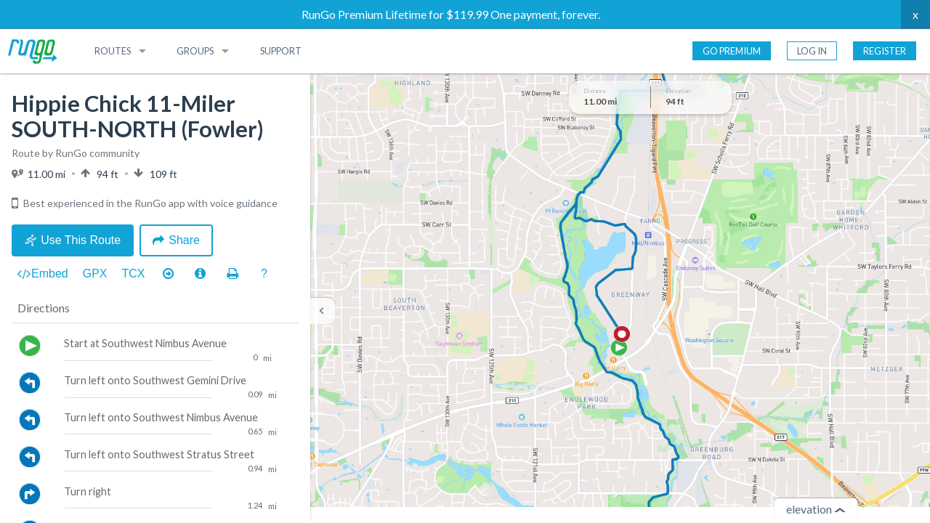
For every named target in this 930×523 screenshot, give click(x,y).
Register (884, 51)
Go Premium (732, 51)
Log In (812, 51)
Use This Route (73, 240)
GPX (95, 273)
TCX (133, 273)
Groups (195, 51)
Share (176, 240)
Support (281, 51)
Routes (112, 51)
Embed (42, 273)
